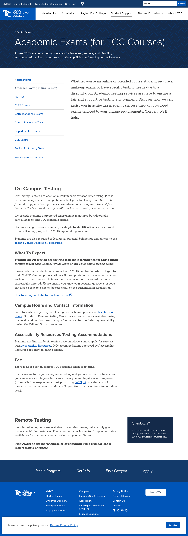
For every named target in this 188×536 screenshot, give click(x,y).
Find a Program (48, 470)
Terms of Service (121, 496)
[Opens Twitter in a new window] (118, 510)
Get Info (83, 470)
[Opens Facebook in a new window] (114, 510)
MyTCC (7, 4)
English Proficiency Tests (29, 148)
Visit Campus (116, 470)
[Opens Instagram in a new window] (126, 510)
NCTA (78, 382)
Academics (49, 13)
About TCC (175, 13)
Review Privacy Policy (64, 525)
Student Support (121, 13)
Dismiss (173, 525)
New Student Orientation (48, 4)
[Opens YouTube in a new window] (122, 510)
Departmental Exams (27, 131)
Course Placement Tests (29, 122)
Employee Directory (56, 501)
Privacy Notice (120, 491)
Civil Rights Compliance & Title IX (92, 507)
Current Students (23, 4)
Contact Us (119, 501)
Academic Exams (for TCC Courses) (36, 88)
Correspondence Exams (29, 114)
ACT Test (20, 97)
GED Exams (22, 140)
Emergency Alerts (55, 505)
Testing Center (24, 79)
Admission (68, 13)
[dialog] (94, 525)
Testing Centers (25, 32)
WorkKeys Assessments (29, 157)
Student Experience (150, 13)
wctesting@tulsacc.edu (155, 436)
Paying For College (93, 13)
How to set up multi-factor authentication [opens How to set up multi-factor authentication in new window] (42, 295)
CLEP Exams (22, 105)
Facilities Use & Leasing (92, 496)
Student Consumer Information (89, 515)
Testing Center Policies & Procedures (38, 242)
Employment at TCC (56, 510)
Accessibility (85, 501)
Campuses (84, 491)
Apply (147, 470)
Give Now (70, 4)
